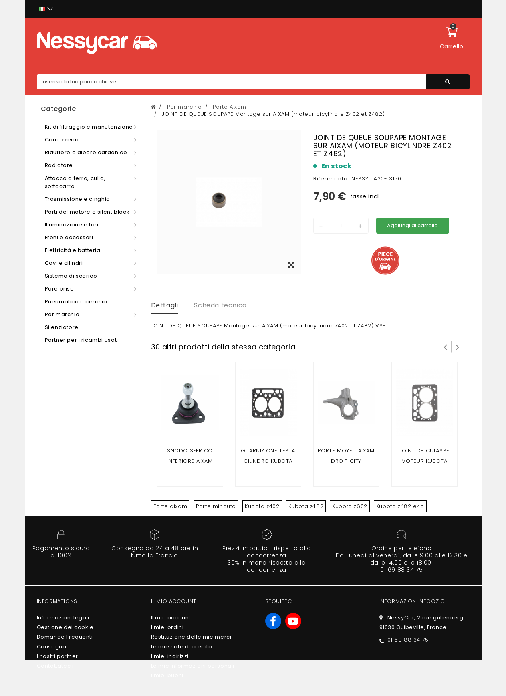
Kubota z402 (262, 506)
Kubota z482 (306, 506)
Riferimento (330, 178)
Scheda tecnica (220, 305)
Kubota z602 (349, 506)
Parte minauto (216, 506)
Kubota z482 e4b (400, 506)
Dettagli (164, 305)
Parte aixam (170, 506)
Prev (445, 347)
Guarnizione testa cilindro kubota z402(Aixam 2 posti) (268, 461)
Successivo (458, 347)
